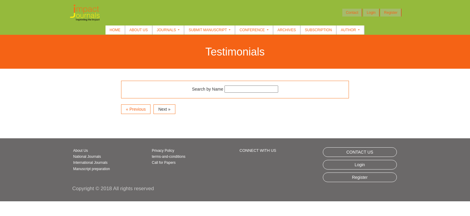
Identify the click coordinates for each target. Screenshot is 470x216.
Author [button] (349, 30)
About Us (138, 30)
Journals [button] (167, 30)
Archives (287, 30)
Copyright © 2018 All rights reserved (113, 188)
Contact (352, 12)
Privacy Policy (163, 150)
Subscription (318, 30)
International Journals (90, 162)
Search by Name (207, 89)
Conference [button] (252, 30)
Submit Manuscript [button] (208, 30)
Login (371, 12)
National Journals (87, 156)
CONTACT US (359, 152)
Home (115, 30)
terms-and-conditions (169, 156)
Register (390, 12)
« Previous (136, 109)
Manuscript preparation (91, 169)
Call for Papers (164, 162)
